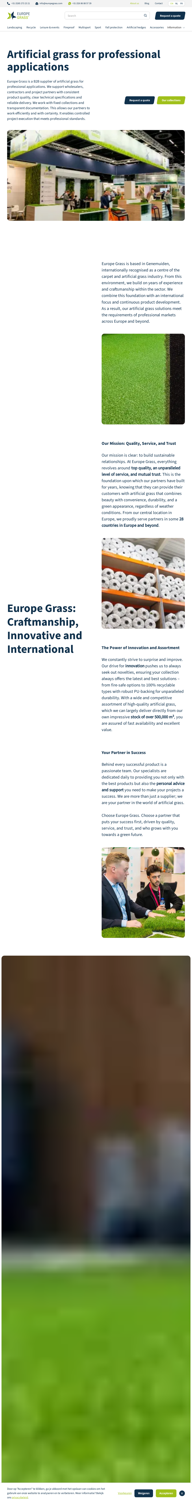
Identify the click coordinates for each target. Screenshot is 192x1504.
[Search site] (145, 15)
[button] (176, 27)
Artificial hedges (136, 27)
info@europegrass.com (51, 3)
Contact (159, 3)
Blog (147, 3)
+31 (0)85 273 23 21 (20, 3)
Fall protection (113, 27)
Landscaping (14, 27)
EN (171, 3)
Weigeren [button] (143, 1493)
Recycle (31, 27)
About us (134, 3)
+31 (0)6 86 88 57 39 (81, 3)
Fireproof (69, 27)
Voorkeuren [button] (125, 1493)
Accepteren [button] (166, 1493)
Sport (98, 27)
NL (176, 3)
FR (181, 3)
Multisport (85, 27)
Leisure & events (49, 27)
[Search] (107, 16)
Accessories (157, 27)
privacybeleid (20, 1497)
